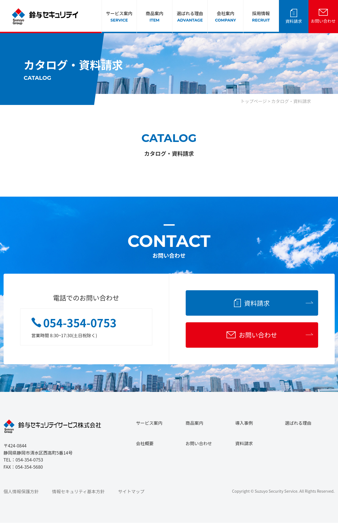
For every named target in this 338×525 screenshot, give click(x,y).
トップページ (253, 101)
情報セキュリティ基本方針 (78, 493)
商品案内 (154, 16)
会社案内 (225, 16)
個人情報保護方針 (21, 493)
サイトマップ (131, 493)
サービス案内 (119, 16)
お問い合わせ (323, 21)
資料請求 (293, 21)
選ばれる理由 (190, 16)
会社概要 (145, 445)
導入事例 (244, 425)
